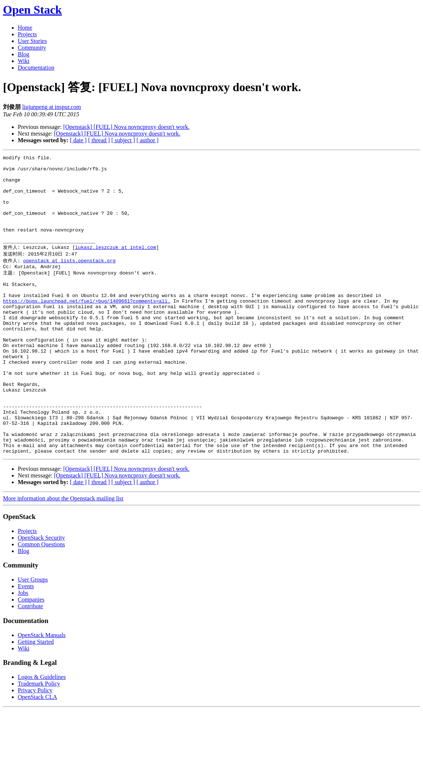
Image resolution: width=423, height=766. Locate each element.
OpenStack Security (41, 593)
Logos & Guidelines (42, 733)
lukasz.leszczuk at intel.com (115, 265)
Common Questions (41, 600)
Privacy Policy (35, 746)
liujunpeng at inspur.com (51, 107)
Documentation (36, 67)
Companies (31, 655)
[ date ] (78, 140)
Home (25, 27)
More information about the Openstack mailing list (63, 554)
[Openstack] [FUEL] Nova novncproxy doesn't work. (126, 127)
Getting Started (36, 698)
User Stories (32, 41)
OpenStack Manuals (42, 691)
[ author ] (148, 140)
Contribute (30, 662)
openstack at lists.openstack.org (69, 279)
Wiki (23, 61)
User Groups (33, 635)
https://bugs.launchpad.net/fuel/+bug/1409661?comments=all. (86, 326)
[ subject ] (123, 140)
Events (26, 642)
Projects (27, 34)
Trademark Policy (39, 739)
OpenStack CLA (37, 753)
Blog (23, 54)
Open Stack (32, 9)
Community (32, 47)
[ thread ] (99, 140)
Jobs (23, 649)
